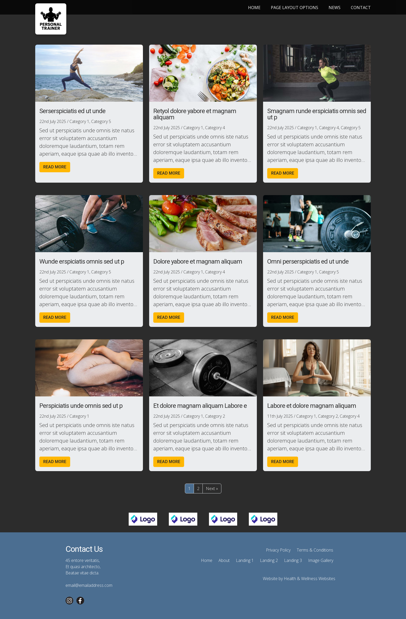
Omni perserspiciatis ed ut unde (308, 261)
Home (254, 7)
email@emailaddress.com (89, 585)
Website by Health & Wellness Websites (299, 578)
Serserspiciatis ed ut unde (72, 111)
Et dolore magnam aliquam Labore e (200, 405)
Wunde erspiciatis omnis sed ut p (81, 261)
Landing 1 (245, 560)
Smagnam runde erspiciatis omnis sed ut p (316, 114)
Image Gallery (320, 560)
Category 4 (215, 127)
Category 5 (101, 121)
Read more (54, 166)
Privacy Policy (278, 550)
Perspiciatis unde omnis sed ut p (80, 405)
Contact (361, 7)
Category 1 (79, 121)
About (224, 560)
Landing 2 (269, 560)
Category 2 (215, 416)
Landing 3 (293, 560)
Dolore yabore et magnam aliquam (197, 261)
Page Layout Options (294, 7)
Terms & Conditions (315, 550)
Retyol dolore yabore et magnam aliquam (194, 114)
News (334, 7)
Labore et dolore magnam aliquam (311, 405)
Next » (212, 488)
